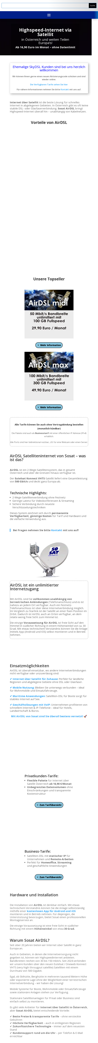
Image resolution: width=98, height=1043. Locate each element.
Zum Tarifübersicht (51, 759)
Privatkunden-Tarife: (41, 730)
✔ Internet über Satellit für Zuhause (34, 679)
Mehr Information (50, 345)
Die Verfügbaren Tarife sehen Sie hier (49, 84)
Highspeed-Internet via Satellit (45, 32)
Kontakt (65, 89)
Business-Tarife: (37, 806)
